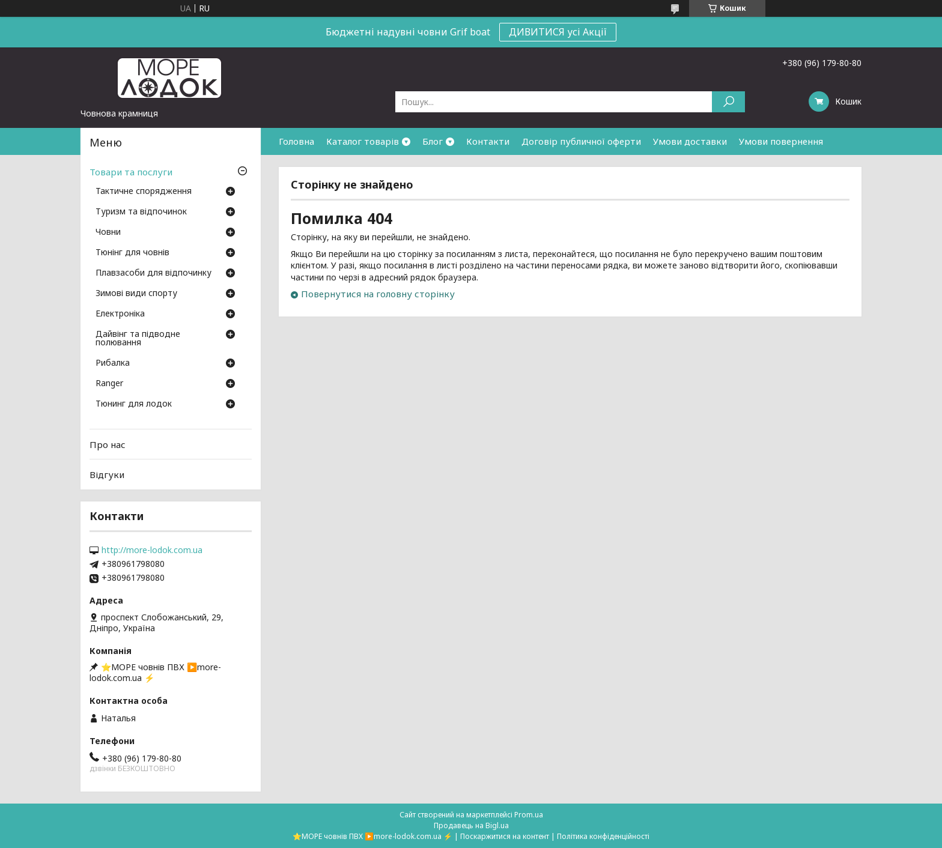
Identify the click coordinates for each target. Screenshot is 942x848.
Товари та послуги (131, 172)
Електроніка (120, 314)
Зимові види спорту (136, 293)
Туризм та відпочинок (141, 212)
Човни (108, 232)
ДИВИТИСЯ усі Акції (558, 31)
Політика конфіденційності (603, 836)
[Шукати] (728, 101)
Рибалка (113, 363)
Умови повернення (781, 141)
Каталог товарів (362, 141)
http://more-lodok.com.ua (152, 550)
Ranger (109, 384)
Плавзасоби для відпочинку (153, 273)
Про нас (108, 444)
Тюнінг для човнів (132, 253)
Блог (432, 141)
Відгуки (107, 474)
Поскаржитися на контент (504, 836)
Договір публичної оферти (581, 141)
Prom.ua (528, 815)
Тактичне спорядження (144, 191)
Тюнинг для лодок (134, 404)
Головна (296, 141)
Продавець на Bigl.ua (471, 825)
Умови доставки (690, 141)
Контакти (487, 141)
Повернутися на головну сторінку (378, 294)
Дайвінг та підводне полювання (138, 339)
